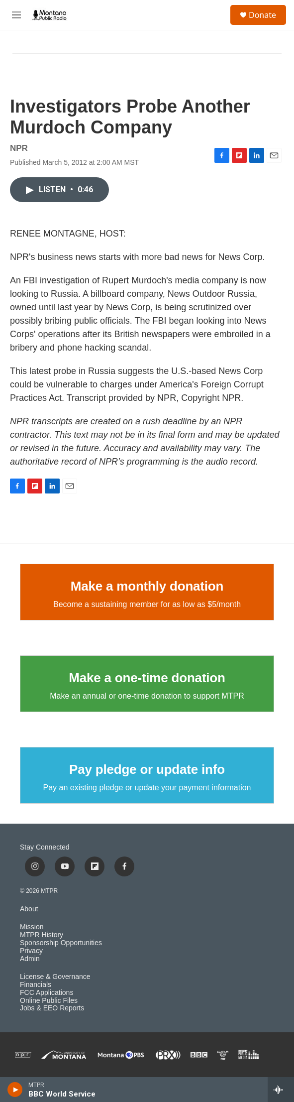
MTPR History (41, 935)
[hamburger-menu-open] (16, 15)
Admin (30, 959)
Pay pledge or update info (147, 769)
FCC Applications (46, 992)
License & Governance (55, 976)
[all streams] (281, 1089)
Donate (262, 14)
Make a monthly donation (147, 586)
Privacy (31, 951)
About (29, 909)
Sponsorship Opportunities (61, 943)
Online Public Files (49, 1000)
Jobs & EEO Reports (52, 1008)
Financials (35, 984)
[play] (15, 1090)
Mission (31, 927)
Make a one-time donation (147, 677)
